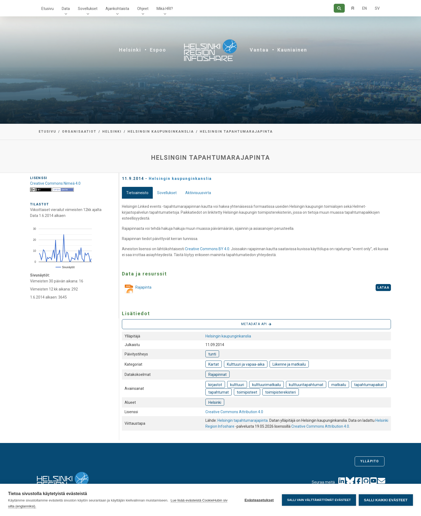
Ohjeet (142, 8)
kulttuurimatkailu (266, 385)
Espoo (158, 50)
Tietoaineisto (137, 193)
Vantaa (259, 50)
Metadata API (256, 324)
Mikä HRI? (165, 8)
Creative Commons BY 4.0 (207, 249)
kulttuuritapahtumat (306, 385)
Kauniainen (292, 50)
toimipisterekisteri (280, 392)
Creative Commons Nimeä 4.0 (55, 183)
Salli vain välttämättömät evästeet (319, 500)
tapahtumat (218, 392)
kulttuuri (237, 385)
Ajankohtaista (117, 8)
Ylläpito (369, 461)
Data (66, 8)
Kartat (213, 364)
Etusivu (47, 8)
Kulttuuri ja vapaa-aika (245, 364)
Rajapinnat (217, 374)
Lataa (383, 287)
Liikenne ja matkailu (289, 364)
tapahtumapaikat (369, 385)
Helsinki (130, 50)
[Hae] (339, 8)
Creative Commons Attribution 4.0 (234, 412)
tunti (212, 354)
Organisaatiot (79, 131)
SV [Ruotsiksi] (377, 8)
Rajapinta (136, 289)
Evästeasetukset (259, 500)
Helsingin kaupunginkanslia (161, 131)
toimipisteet (247, 392)
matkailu (338, 385)
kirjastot (215, 385)
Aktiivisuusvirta (198, 193)
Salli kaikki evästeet (386, 500)
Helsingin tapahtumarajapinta (236, 131)
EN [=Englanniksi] (364, 8)
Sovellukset (87, 8)
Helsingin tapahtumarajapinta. (243, 420)
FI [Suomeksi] (352, 8)
